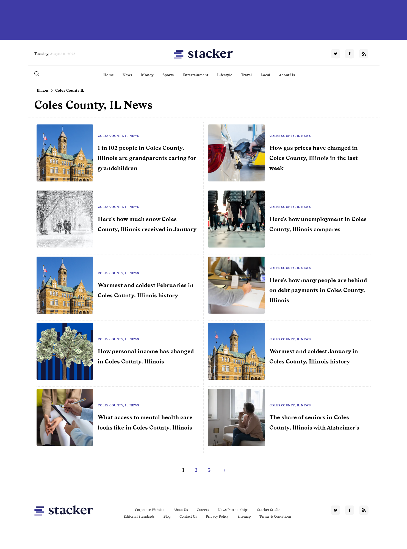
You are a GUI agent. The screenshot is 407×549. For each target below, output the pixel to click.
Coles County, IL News (118, 135)
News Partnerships (233, 509)
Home (108, 75)
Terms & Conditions (275, 516)
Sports (168, 75)
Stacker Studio (268, 509)
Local (265, 75)
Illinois (43, 90)
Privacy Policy (217, 516)
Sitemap (244, 516)
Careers (203, 509)
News (127, 75)
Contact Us (188, 516)
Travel (246, 75)
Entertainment (195, 75)
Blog (167, 516)
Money (147, 75)
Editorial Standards (139, 516)
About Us (287, 75)
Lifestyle (224, 75)
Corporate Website (150, 509)
